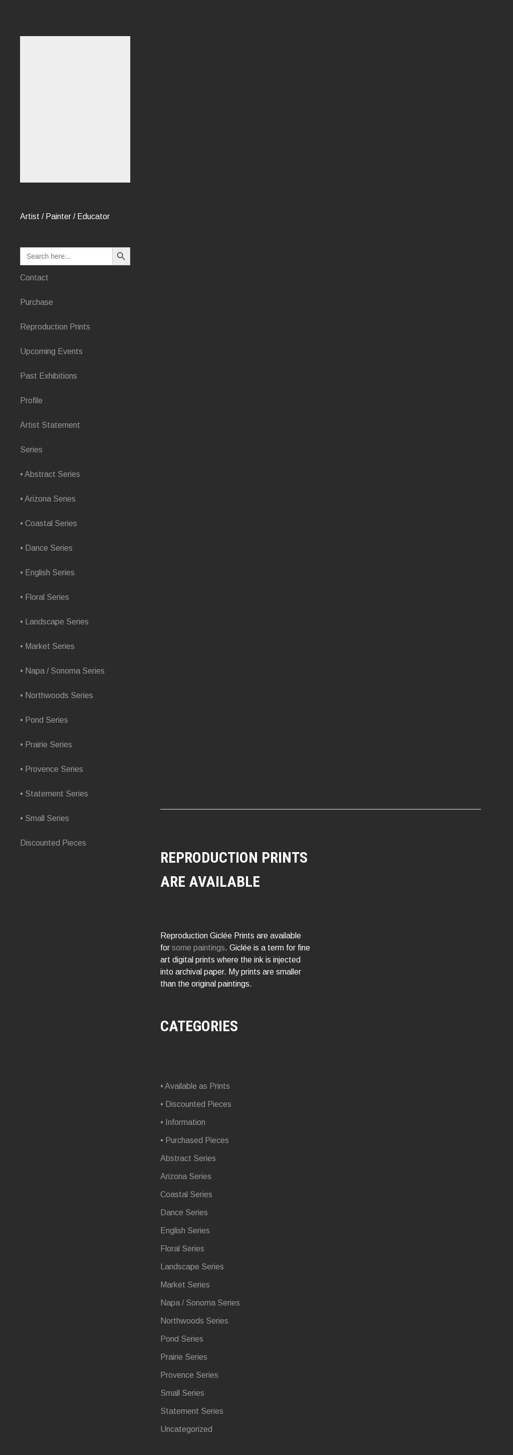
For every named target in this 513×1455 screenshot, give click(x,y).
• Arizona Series (48, 499)
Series (31, 449)
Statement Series (191, 1411)
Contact (34, 277)
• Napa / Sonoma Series (62, 671)
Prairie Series (183, 1357)
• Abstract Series (50, 474)
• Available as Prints (195, 1086)
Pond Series (181, 1339)
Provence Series (189, 1375)
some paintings (198, 947)
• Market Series (47, 646)
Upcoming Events (51, 351)
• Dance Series (46, 548)
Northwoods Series (194, 1321)
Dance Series (184, 1212)
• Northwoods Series (56, 695)
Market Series (185, 1284)
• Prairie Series (46, 744)
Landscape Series (192, 1266)
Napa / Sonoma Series (200, 1303)
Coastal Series (186, 1194)
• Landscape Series (54, 621)
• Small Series (44, 818)
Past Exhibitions (48, 376)
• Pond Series (44, 720)
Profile (31, 400)
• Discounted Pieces (195, 1104)
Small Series (182, 1393)
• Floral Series (44, 597)
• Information (182, 1122)
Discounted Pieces (53, 843)
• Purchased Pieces (194, 1140)
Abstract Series (188, 1158)
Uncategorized (186, 1429)
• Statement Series (54, 793)
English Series (185, 1230)
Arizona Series (185, 1176)
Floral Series (182, 1248)
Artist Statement (50, 425)
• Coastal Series (48, 523)
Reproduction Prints (55, 326)
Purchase (36, 302)
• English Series (47, 572)
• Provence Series (51, 769)
